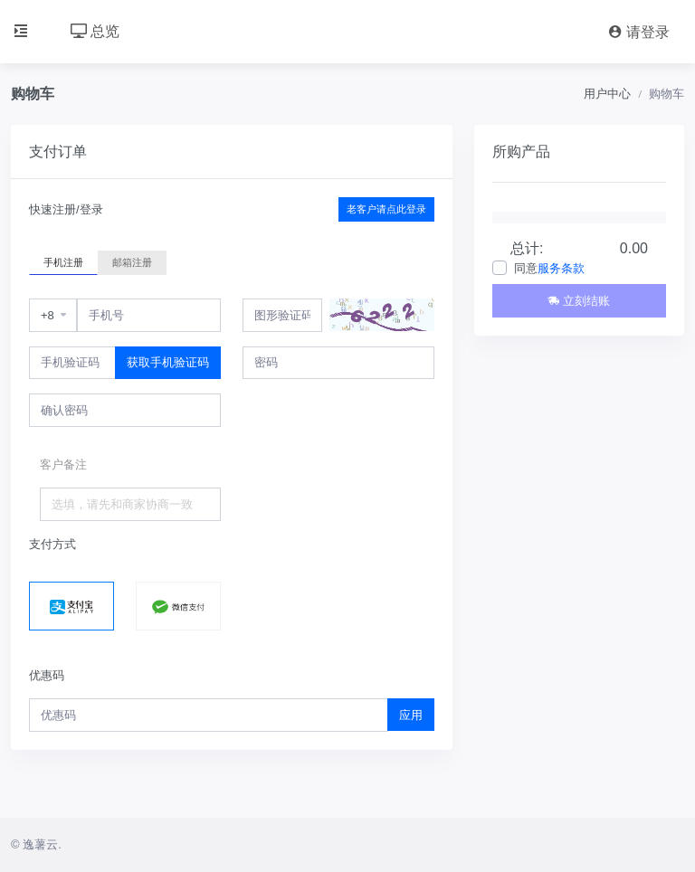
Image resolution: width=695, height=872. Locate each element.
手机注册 (63, 261)
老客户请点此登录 (386, 209)
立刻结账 (578, 301)
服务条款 (561, 268)
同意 (549, 268)
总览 (95, 31)
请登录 (639, 32)
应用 (411, 715)
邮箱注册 (132, 261)
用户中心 (607, 93)
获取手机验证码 (168, 362)
